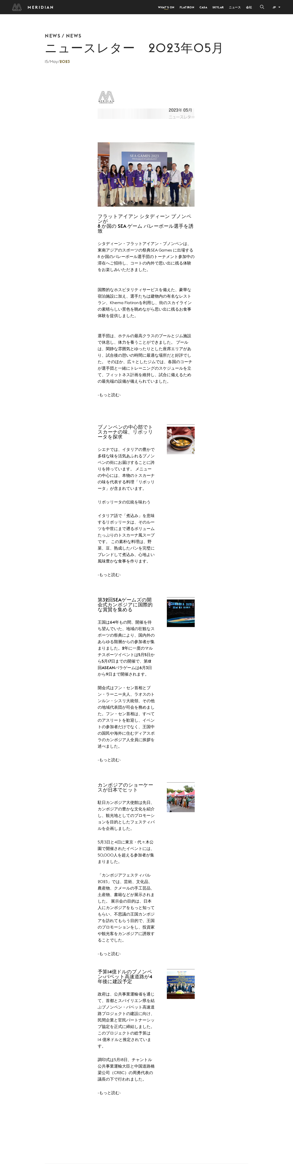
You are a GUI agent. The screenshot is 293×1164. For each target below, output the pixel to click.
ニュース (235, 7)
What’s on (166, 7)
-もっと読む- (109, 394)
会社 (249, 7)
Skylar (218, 7)
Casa (203, 7)
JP (274, 7)
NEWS (53, 35)
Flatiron (187, 7)
